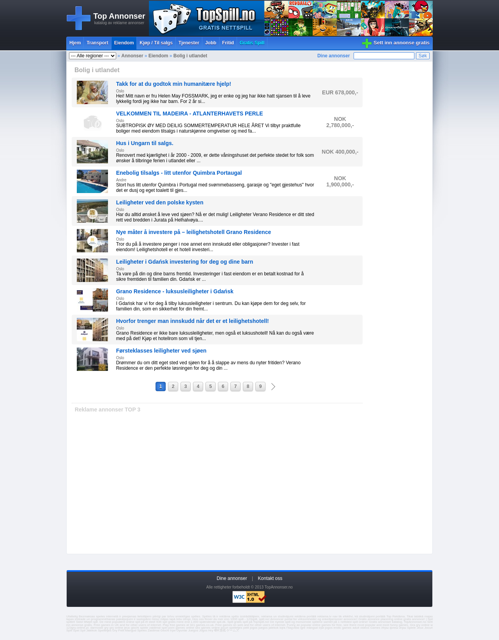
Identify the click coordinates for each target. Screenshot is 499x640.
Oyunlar (181, 630)
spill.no (264, 619)
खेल (216, 630)
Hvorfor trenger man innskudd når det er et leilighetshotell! (192, 321)
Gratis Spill (252, 43)
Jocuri (429, 627)
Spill (69, 630)
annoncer (349, 619)
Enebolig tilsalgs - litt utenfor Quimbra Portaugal (179, 173)
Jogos (203, 630)
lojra (282, 627)
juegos (263, 627)
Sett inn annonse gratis (401, 43)
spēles (195, 616)
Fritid (228, 43)
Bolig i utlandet (190, 56)
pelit (246, 627)
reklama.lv (324, 616)
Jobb (210, 43)
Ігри (172, 630)
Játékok (91, 630)
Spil (82, 630)
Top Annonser (119, 16)
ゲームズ (232, 630)
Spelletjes (104, 630)
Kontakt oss (270, 578)
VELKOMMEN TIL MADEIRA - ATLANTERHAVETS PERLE (189, 113)
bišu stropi (183, 619)
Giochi (164, 630)
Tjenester (189, 43)
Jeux (420, 627)
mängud (312, 627)
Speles (142, 630)
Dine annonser (333, 56)
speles (100, 616)
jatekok (273, 627)
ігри (321, 627)
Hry (210, 630)
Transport (97, 43)
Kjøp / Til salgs (156, 43)
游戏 (222, 630)
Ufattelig (72, 616)
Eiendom (124, 43)
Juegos (193, 630)
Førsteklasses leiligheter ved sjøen (161, 350)
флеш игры (398, 627)
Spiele (411, 627)
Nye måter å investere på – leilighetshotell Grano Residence (193, 232)
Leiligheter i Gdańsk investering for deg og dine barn (184, 262)
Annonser (132, 56)
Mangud (130, 630)
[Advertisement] (217, 486)
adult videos (360, 627)
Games (375, 627)
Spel (76, 630)
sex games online (207, 627)
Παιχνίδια (293, 627)
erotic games (342, 627)
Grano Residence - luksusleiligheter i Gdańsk (175, 291)
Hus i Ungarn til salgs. (144, 143)
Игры (385, 627)
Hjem (75, 43)
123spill (251, 619)
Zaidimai (153, 630)
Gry (114, 630)
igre (302, 627)
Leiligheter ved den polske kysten (159, 202)
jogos (253, 627)
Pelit (121, 630)
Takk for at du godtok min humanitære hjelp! (173, 84)
